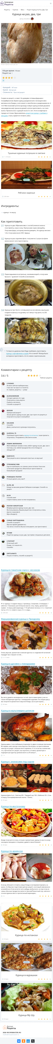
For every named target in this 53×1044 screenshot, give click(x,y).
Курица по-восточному (13, 806)
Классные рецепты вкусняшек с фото (6, 3)
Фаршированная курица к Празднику (20, 618)
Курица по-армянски (12, 851)
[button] (50, 3)
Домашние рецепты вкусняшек (9, 1027)
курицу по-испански (31, 435)
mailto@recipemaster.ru (11, 1035)
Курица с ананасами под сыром (17, 761)
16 (3, 80)
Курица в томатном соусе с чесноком (20, 569)
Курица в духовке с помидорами (18, 663)
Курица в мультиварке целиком (17, 710)
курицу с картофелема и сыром (17, 353)
